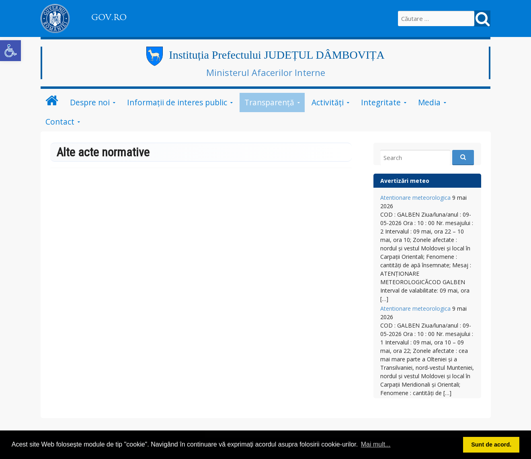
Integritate (381, 102)
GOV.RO (109, 17)
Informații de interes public (177, 102)
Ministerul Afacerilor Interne (265, 72)
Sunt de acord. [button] (491, 444)
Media (429, 102)
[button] (10, 50)
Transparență (269, 102)
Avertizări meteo (404, 180)
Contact (59, 121)
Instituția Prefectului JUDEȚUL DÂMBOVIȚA (276, 55)
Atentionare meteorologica (415, 197)
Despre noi (90, 102)
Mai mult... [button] (376, 444)
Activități (328, 102)
